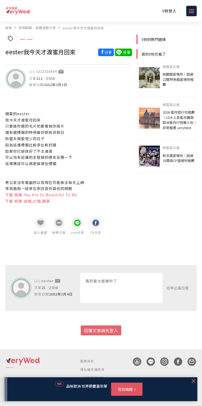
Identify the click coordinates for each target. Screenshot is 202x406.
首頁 (8, 27)
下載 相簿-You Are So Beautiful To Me (41, 194)
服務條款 (87, 361)
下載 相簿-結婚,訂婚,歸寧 (27, 201)
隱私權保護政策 (92, 369)
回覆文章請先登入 (101, 330)
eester (47, 280)
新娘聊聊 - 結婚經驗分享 (37, 27)
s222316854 (46, 71)
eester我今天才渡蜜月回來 (83, 27)
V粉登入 (169, 10)
